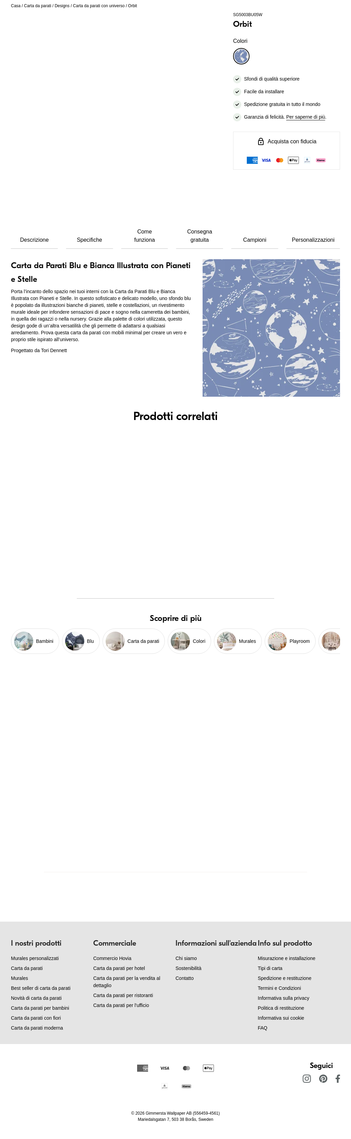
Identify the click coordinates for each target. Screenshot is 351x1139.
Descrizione (34, 240)
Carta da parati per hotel (119, 968)
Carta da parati (37, 5)
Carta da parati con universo (99, 5)
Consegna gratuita (199, 236)
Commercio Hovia (112, 958)
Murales (19, 978)
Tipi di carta (270, 968)
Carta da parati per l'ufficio (121, 1005)
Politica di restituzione (281, 1008)
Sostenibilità (189, 968)
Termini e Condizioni (279, 988)
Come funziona (144, 236)
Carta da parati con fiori (36, 1018)
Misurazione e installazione (286, 958)
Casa (16, 5)
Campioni (254, 240)
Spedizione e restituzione (284, 978)
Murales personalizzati (35, 958)
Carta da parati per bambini (40, 1008)
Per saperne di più (305, 117)
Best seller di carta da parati (41, 988)
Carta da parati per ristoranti (123, 995)
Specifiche (89, 240)
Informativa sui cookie (281, 1018)
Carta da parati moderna (37, 1028)
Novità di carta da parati (36, 998)
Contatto (185, 978)
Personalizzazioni (313, 240)
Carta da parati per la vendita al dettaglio (126, 981)
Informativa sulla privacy (283, 998)
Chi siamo (186, 958)
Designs (62, 5)
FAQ (262, 1028)
